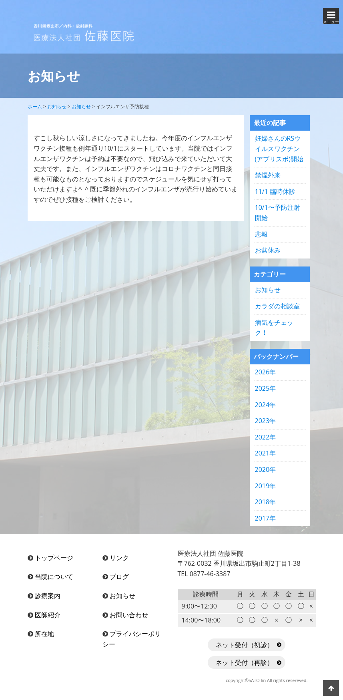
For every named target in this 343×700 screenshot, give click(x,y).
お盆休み (268, 250)
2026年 (265, 372)
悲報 (261, 234)
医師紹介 (47, 615)
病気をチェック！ (274, 327)
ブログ (119, 576)
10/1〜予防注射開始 (277, 212)
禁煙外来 (268, 175)
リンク (119, 557)
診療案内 (47, 595)
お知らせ (268, 289)
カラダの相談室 (277, 306)
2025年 (265, 388)
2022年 (265, 437)
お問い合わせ (129, 615)
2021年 (265, 453)
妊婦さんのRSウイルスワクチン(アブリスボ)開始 (279, 148)
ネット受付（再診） (244, 662)
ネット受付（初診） (244, 644)
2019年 (265, 485)
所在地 (44, 633)
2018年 (265, 501)
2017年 (265, 518)
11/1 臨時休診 (275, 191)
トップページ (54, 557)
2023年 (265, 420)
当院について (54, 576)
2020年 (265, 469)
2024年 (265, 404)
